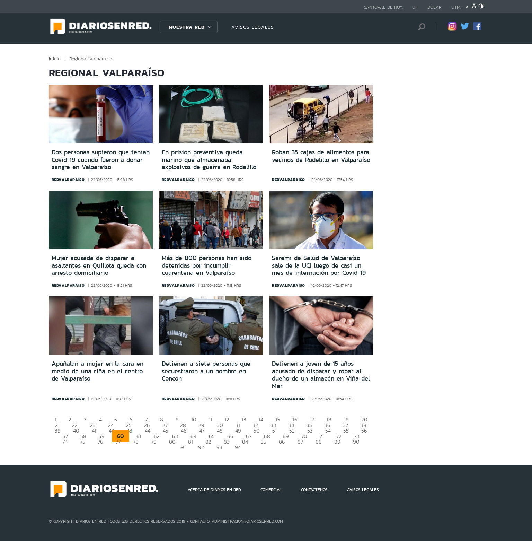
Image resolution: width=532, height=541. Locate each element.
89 (337, 441)
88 (319, 441)
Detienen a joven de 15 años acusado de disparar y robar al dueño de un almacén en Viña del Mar (321, 375)
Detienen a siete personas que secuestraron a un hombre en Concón (206, 371)
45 (165, 430)
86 (282, 441)
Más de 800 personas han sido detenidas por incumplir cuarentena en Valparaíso (206, 265)
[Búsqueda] (420, 27)
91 (183, 447)
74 (65, 441)
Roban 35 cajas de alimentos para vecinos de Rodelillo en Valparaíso (321, 156)
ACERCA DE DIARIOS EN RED (214, 490)
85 (263, 441)
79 (154, 441)
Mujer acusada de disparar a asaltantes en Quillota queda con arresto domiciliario (99, 265)
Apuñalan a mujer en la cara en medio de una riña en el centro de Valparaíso (97, 371)
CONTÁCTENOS (314, 490)
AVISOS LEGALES (252, 27)
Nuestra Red (187, 27)
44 (147, 430)
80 (172, 441)
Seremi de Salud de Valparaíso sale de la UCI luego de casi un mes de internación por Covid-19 (319, 265)
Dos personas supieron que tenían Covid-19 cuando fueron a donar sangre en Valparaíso (101, 160)
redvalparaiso (68, 179)
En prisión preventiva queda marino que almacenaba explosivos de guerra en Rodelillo (209, 160)
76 (100, 441)
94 (238, 447)
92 (201, 447)
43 (129, 430)
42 (111, 430)
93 (219, 447)
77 (118, 441)
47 (201, 430)
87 (300, 441)
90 (356, 441)
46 (184, 430)
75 (82, 441)
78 (136, 441)
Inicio (55, 58)
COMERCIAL (271, 490)
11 (210, 419)
